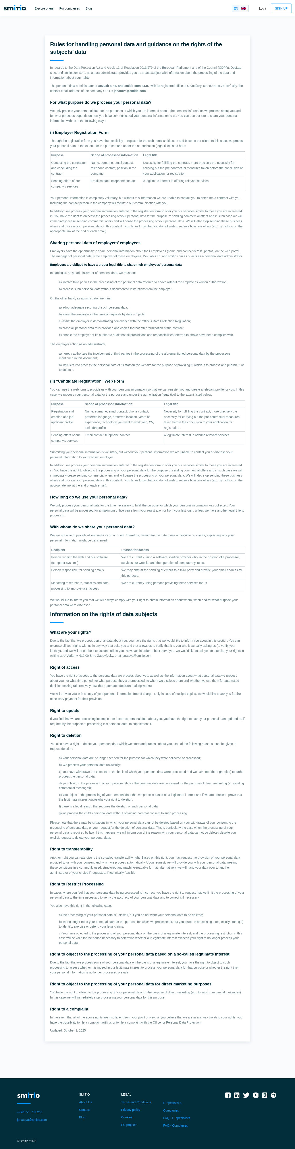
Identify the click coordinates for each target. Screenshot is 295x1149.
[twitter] (246, 1096)
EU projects (129, 1125)
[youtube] (255, 1096)
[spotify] (273, 1096)
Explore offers (44, 8)
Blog (89, 8)
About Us (85, 1102)
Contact (84, 1110)
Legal (126, 1094)
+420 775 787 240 (29, 1112)
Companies (171, 1110)
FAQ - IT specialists (176, 1118)
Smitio (84, 1094)
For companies (69, 8)
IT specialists (172, 1103)
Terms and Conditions (136, 1102)
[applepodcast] (264, 1096)
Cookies (127, 1117)
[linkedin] (236, 1096)
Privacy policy (130, 1110)
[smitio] (15, 7)
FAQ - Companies (175, 1125)
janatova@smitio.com (32, 1120)
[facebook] (228, 1096)
